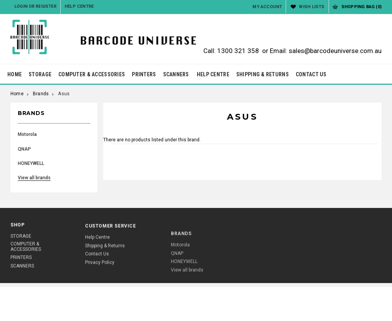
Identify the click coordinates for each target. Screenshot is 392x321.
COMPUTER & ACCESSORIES (91, 74)
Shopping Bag (361, 6)
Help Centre (79, 6)
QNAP (24, 149)
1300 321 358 (238, 51)
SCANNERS (176, 74)
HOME (14, 74)
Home (17, 93)
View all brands (34, 177)
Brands (41, 93)
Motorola (27, 134)
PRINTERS (144, 74)
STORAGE (40, 74)
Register (46, 6)
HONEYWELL (31, 163)
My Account (267, 6)
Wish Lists (311, 6)
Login (20, 6)
